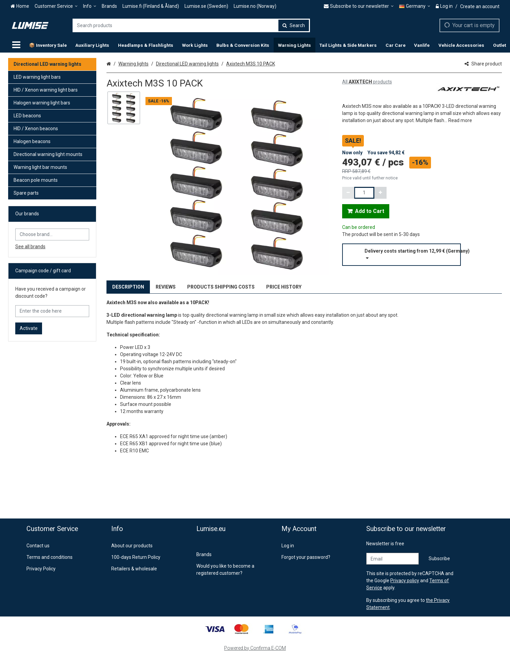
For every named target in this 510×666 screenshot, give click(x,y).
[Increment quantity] (380, 193)
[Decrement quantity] (348, 193)
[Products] (16, 45)
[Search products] (191, 25)
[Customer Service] (56, 6)
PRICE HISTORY (283, 287)
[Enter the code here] (52, 311)
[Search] (293, 25)
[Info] (89, 6)
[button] (460, 120)
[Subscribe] (439, 559)
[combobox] (191, 25)
